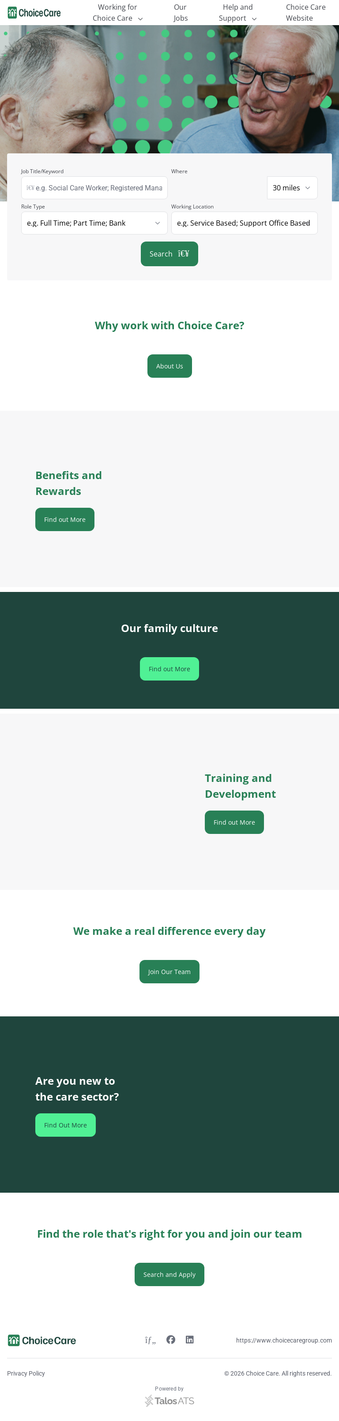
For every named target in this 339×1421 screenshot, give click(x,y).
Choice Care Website (306, 12)
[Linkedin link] (190, 1340)
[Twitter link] (150, 1340)
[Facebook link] (170, 1340)
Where (179, 171)
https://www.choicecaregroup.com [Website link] (284, 1340)
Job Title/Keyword (42, 171)
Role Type (33, 206)
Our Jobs (181, 12)
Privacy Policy (26, 1373)
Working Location (192, 206)
